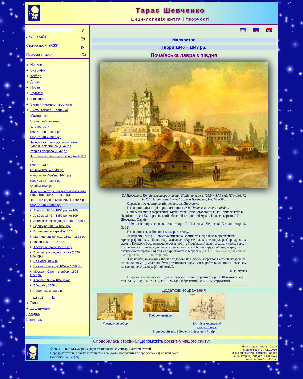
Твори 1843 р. (39, 176)
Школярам (34, 347)
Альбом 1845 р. (41, 199)
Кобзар (35, 78)
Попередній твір (165, 331)
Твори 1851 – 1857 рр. (49, 262)
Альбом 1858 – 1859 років (51, 304)
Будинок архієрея (161, 315)
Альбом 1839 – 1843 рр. (47, 182)
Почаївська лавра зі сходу (170, 231)
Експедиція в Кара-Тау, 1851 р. (55, 250)
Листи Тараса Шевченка (49, 116)
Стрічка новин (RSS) (42, 45)
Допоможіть (151, 357)
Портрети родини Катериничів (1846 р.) (58, 215)
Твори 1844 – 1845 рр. (45, 194)
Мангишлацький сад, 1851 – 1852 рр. (59, 256)
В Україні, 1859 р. (45, 310)
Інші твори (38, 103)
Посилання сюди (39, 54)
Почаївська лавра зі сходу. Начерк (207, 325)
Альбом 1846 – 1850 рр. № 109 (55, 232)
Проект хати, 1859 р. (48, 316)
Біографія (37, 71)
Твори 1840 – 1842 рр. (45, 146)
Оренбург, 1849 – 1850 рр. (52, 244)
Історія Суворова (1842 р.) (48, 161)
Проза (35, 90)
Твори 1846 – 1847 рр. (45, 221)
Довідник (33, 341)
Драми (35, 84)
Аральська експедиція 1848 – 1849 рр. (60, 238)
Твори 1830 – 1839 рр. (45, 140)
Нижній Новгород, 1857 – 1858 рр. (57, 289)
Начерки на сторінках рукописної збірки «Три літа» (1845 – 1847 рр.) (58, 207)
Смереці (74, 373)
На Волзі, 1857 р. (45, 283)
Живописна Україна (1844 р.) (50, 188)
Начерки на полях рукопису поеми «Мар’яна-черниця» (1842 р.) (54, 153)
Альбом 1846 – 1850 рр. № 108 (55, 226)
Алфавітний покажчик (45, 128)
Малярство (39, 122)
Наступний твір (204, 331)
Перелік (184, 331)
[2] (54, 323)
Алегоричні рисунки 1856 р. (53, 268)
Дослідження (40, 335)
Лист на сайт (36, 36)
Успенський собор (115, 323)
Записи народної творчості (51, 109)
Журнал (36, 97)
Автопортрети (39, 134)
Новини (36, 65)
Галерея (36, 328)
